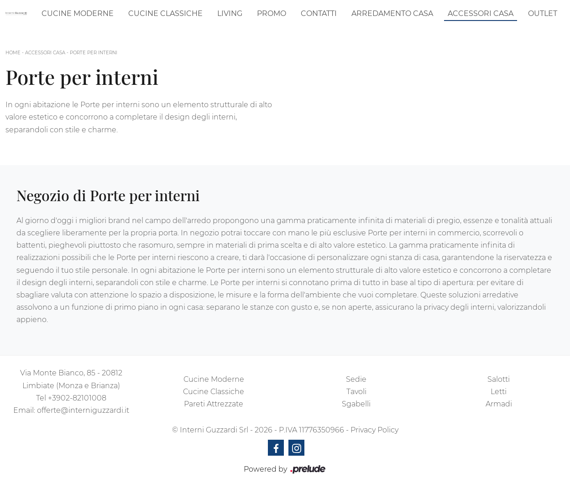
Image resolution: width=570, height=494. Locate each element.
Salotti (498, 379)
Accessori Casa (480, 13)
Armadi (499, 404)
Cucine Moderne (78, 13)
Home (13, 53)
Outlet (542, 13)
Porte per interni (93, 53)
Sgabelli (356, 404)
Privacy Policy (374, 430)
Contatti (319, 13)
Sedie (356, 379)
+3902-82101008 (77, 398)
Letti (499, 391)
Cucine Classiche (165, 13)
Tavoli (356, 391)
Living (229, 13)
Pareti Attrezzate (213, 404)
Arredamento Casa (392, 13)
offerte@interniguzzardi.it (83, 410)
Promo (271, 13)
